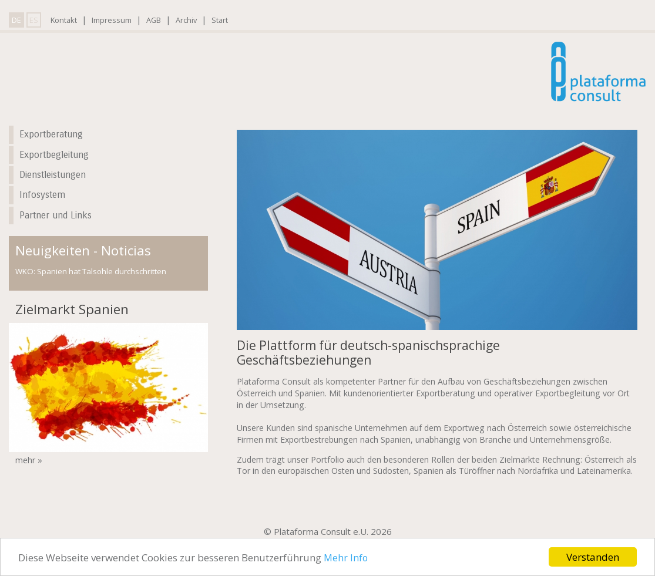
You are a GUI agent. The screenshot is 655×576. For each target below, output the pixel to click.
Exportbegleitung (54, 154)
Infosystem (42, 194)
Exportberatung (51, 134)
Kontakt (64, 20)
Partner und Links (55, 215)
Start (219, 20)
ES (33, 20)
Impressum (112, 20)
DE (16, 20)
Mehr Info (346, 557)
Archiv (186, 20)
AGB (153, 20)
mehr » (28, 460)
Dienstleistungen (52, 174)
